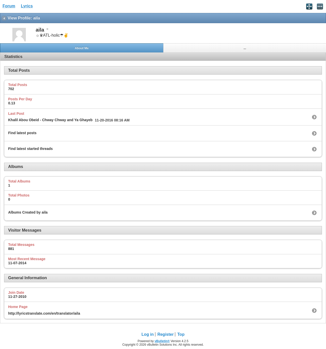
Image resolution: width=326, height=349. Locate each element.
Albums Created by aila (28, 212)
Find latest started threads (30, 149)
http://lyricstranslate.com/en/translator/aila (44, 313)
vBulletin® (162, 341)
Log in (148, 334)
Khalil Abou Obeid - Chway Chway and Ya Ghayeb (50, 120)
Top (180, 334)
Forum (9, 6)
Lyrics (27, 6)
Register (165, 334)
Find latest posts (22, 133)
